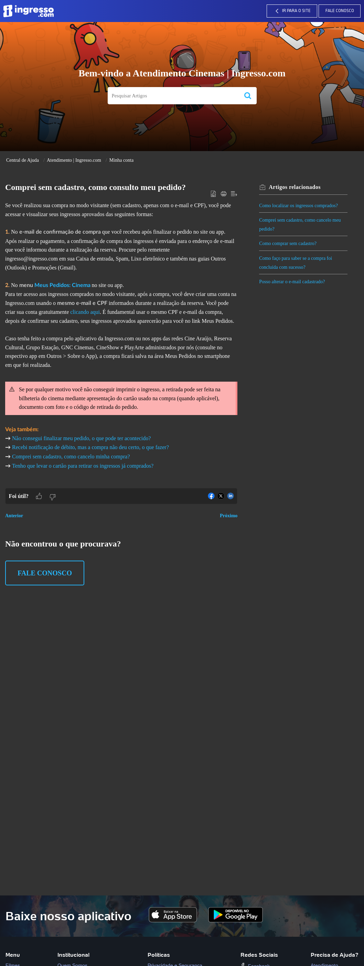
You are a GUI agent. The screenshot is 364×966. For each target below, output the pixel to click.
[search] (173, 96)
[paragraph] (121, 344)
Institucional (73, 954)
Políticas (159, 954)
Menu (13, 954)
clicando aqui (85, 312)
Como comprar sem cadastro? (288, 243)
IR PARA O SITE (292, 11)
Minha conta (121, 160)
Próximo (228, 515)
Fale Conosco (339, 11)
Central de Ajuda (22, 160)
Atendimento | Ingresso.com (74, 160)
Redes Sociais (259, 954)
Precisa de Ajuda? (334, 954)
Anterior (14, 515)
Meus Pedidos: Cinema (62, 285)
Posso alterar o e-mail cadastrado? (292, 281)
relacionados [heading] (295, 187)
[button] (248, 96)
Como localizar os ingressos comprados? (298, 205)
